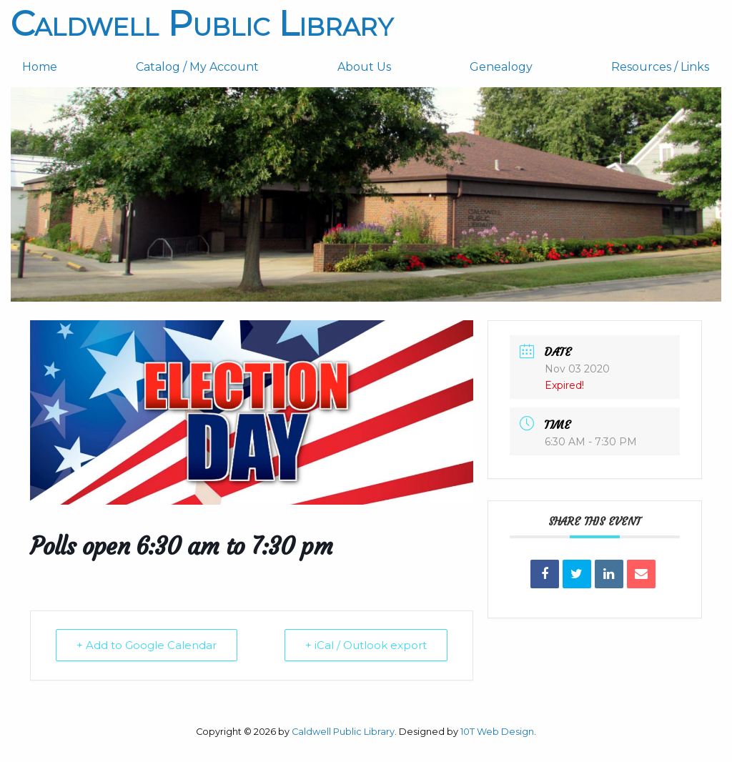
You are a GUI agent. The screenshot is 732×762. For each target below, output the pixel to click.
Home (39, 67)
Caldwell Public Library (202, 23)
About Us (364, 67)
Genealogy (501, 67)
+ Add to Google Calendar (146, 645)
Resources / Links (660, 67)
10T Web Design (497, 731)
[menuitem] (67, 67)
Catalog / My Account (197, 67)
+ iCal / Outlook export (366, 645)
